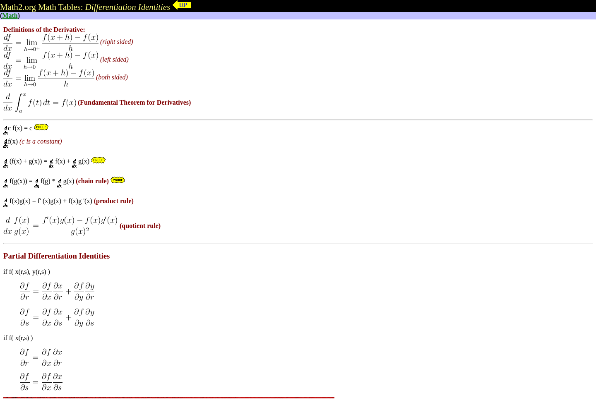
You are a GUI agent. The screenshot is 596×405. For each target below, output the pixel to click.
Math (9, 15)
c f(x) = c (18, 128)
